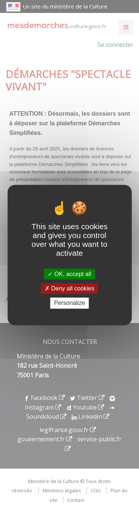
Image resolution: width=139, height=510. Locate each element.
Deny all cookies (70, 288)
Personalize (69, 303)
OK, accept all (69, 274)
